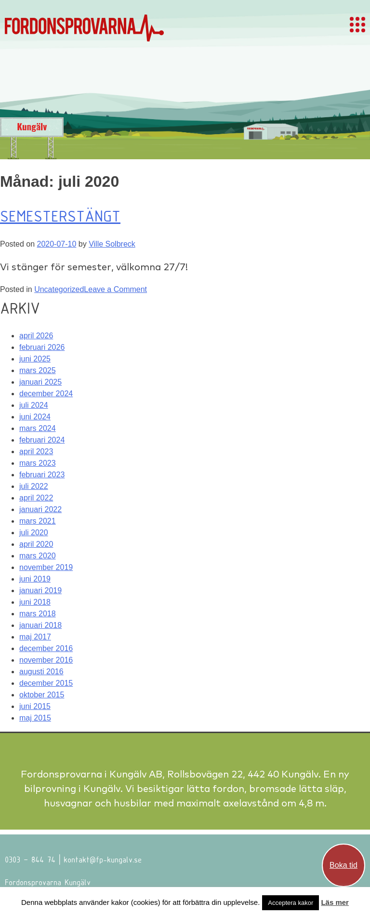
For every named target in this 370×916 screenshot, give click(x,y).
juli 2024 (33, 405)
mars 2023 (37, 463)
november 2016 (46, 660)
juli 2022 (33, 486)
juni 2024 (35, 417)
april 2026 (36, 336)
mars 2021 (37, 521)
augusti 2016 (41, 671)
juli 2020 (33, 532)
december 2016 (46, 648)
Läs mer (335, 902)
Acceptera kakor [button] (290, 902)
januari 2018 (40, 625)
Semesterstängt (60, 215)
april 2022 (36, 498)
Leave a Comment (115, 289)
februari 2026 (42, 347)
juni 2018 (35, 602)
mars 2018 (37, 614)
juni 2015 (35, 706)
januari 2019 (40, 590)
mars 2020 (37, 556)
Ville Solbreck (112, 244)
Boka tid (343, 865)
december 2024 (46, 393)
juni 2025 (35, 359)
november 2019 (46, 567)
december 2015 (46, 683)
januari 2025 (40, 382)
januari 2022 (40, 509)
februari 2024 (42, 440)
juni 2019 (35, 579)
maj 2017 (35, 637)
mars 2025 (37, 370)
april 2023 (36, 451)
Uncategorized (59, 289)
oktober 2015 (41, 695)
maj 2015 (35, 718)
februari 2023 (42, 475)
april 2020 (36, 544)
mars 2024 (37, 428)
